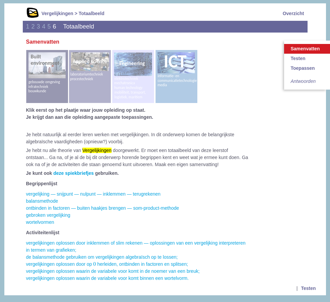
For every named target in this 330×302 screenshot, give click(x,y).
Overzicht (293, 13)
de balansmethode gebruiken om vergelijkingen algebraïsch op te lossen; (102, 257)
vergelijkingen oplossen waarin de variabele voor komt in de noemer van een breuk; (113, 271)
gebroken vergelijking (48, 215)
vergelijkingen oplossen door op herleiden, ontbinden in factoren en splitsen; (107, 264)
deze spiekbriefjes (73, 173)
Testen (308, 288)
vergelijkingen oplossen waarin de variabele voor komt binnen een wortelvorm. (107, 278)
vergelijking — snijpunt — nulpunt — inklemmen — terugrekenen (93, 194)
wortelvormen (40, 222)
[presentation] (94, 264)
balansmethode (42, 201)
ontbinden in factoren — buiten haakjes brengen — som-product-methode (102, 208)
